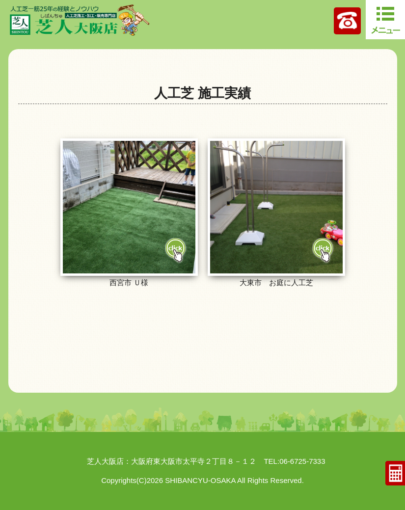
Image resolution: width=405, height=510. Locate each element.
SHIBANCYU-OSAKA (200, 480)
